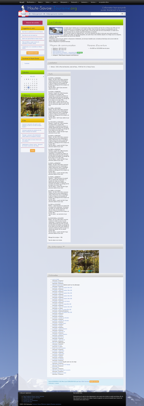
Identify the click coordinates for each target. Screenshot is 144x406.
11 (24, 85)
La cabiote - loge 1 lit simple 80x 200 (61, 309)
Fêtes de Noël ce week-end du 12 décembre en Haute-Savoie (30, 42)
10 (36, 83)
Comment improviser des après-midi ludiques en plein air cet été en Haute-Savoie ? (32, 125)
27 (28, 89)
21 (30, 87)
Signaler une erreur (94, 381)
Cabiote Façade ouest (57, 285)
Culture (48, 2)
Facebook (27, 63)
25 (24, 89)
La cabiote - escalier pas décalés (60, 318)
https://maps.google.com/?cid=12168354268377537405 (66, 54)
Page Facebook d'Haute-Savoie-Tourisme (33, 396)
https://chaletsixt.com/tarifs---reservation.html (65, 52)
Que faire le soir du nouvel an (29, 35)
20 (28, 87)
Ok (122, 14)
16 (34, 85)
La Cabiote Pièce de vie (58, 337)
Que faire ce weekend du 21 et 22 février (32, 32)
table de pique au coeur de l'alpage (61, 364)
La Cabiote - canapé (57, 326)
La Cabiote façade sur (57, 282)
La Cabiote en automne (58, 359)
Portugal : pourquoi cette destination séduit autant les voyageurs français (31, 135)
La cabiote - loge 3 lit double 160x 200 (62, 287)
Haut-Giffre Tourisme (84, 381)
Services (93, 2)
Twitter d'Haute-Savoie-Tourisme (31, 397)
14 (30, 85)
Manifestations (31, 2)
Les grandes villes (104, 2)
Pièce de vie (55, 342)
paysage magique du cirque (59, 372)
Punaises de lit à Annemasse (30, 400)
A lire (32, 150)
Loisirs (55, 2)
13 (28, 85)
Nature (40, 2)
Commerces (84, 2)
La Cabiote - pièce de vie (58, 331)
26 (26, 89)
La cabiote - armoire (57, 315)
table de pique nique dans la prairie (61, 370)
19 (26, 87)
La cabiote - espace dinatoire (59, 329)
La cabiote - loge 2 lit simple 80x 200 (61, 304)
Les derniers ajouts (28, 399)
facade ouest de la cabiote (59, 348)
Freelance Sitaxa (36, 404)
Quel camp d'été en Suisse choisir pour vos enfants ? (32, 140)
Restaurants (75, 2)
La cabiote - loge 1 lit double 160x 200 (62, 312)
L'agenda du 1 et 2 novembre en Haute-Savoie (32, 47)
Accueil (22, 2)
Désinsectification (27, 402)
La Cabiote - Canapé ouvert (59, 323)
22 (32, 87)
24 (36, 87)
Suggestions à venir (32, 52)
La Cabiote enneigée (57, 361)
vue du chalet (55, 279)
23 (34, 87)
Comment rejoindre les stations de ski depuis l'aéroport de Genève (31, 131)
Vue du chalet (55, 367)
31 (36, 89)
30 (34, 89)
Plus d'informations (57, 247)
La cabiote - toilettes (57, 356)
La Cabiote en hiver (57, 345)
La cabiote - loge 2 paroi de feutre (61, 301)
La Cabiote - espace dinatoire (59, 334)
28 (30, 89)
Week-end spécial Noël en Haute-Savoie (32, 38)
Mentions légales (46, 404)
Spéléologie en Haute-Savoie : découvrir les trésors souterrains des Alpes (32, 145)
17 (36, 85)
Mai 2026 (32, 76)
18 (24, 87)
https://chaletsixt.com (58, 51)
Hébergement (64, 2)
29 (32, 89)
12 (26, 85)
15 (32, 85)
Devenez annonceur (56, 404)
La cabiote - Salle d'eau (58, 350)
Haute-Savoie (52, 8)
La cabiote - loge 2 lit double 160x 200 (62, 298)
